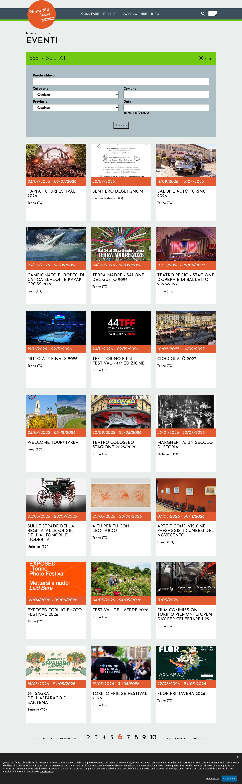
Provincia (40, 101)
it (212, 13)
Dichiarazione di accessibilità (103, 763)
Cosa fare (88, 14)
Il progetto (73, 763)
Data (127, 101)
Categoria (41, 88)
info (157, 14)
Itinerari (110, 14)
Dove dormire (135, 14)
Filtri (208, 58)
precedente (66, 738)
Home (29, 33)
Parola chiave (44, 75)
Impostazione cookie (161, 763)
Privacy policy (135, 763)
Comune (129, 88)
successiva (176, 738)
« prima (45, 738)
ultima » (197, 738)
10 (153, 737)
